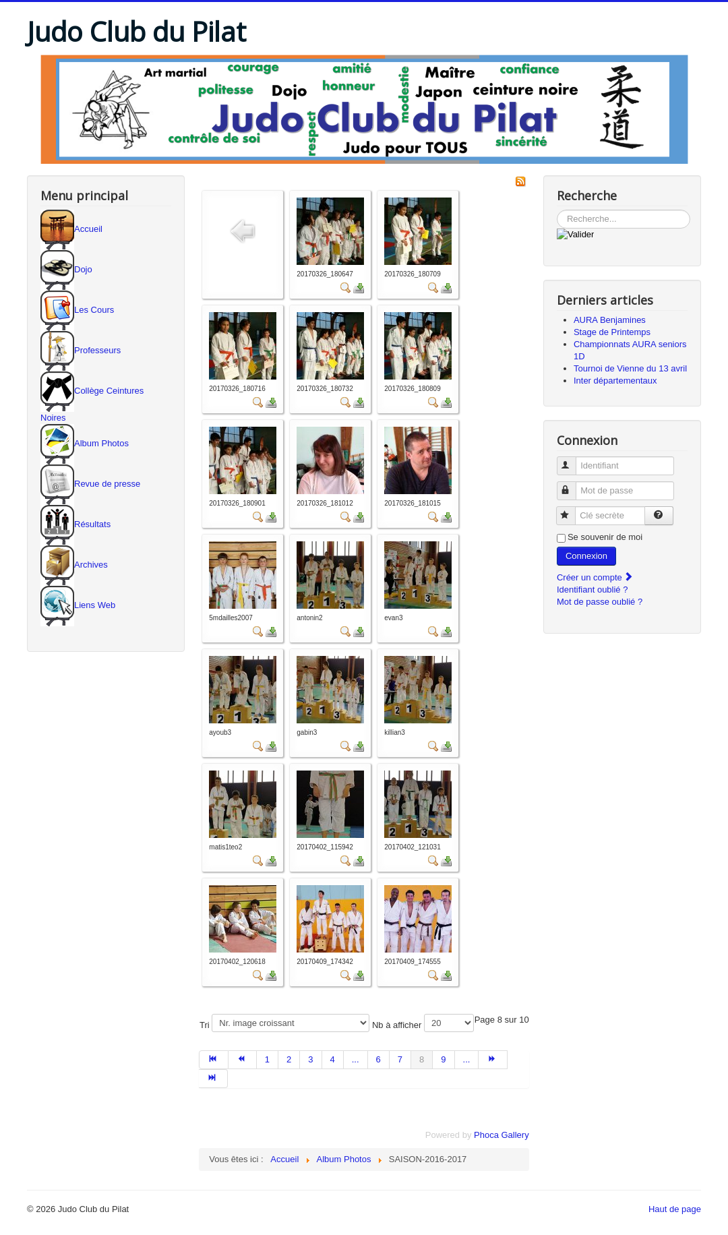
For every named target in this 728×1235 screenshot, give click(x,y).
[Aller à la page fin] (213, 1078)
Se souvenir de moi (605, 537)
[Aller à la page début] (213, 1059)
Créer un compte (595, 577)
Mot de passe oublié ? (599, 602)
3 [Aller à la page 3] (310, 1059)
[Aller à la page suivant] (493, 1059)
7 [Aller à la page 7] (400, 1059)
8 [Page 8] (421, 1059)
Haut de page (674, 1209)
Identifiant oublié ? (592, 589)
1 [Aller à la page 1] (267, 1059)
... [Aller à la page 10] (467, 1059)
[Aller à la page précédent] (243, 1059)
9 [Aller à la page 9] (443, 1059)
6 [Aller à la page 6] (378, 1059)
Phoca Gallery (501, 1135)
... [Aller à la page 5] (355, 1059)
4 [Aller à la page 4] (332, 1059)
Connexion (586, 556)
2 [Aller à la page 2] (288, 1059)
